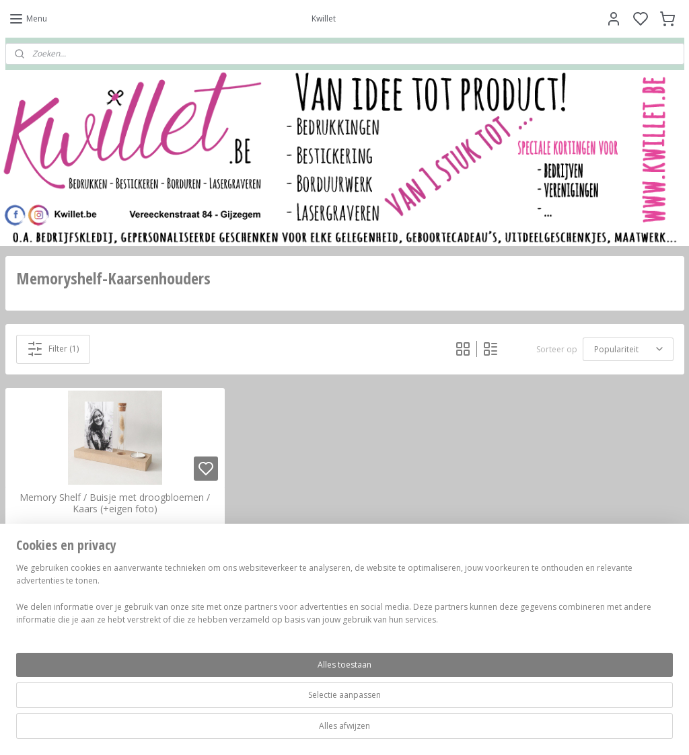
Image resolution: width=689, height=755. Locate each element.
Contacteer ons (493, 617)
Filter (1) (53, 348)
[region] (255, 708)
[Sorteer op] (628, 348)
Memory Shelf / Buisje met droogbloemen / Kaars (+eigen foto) (115, 503)
